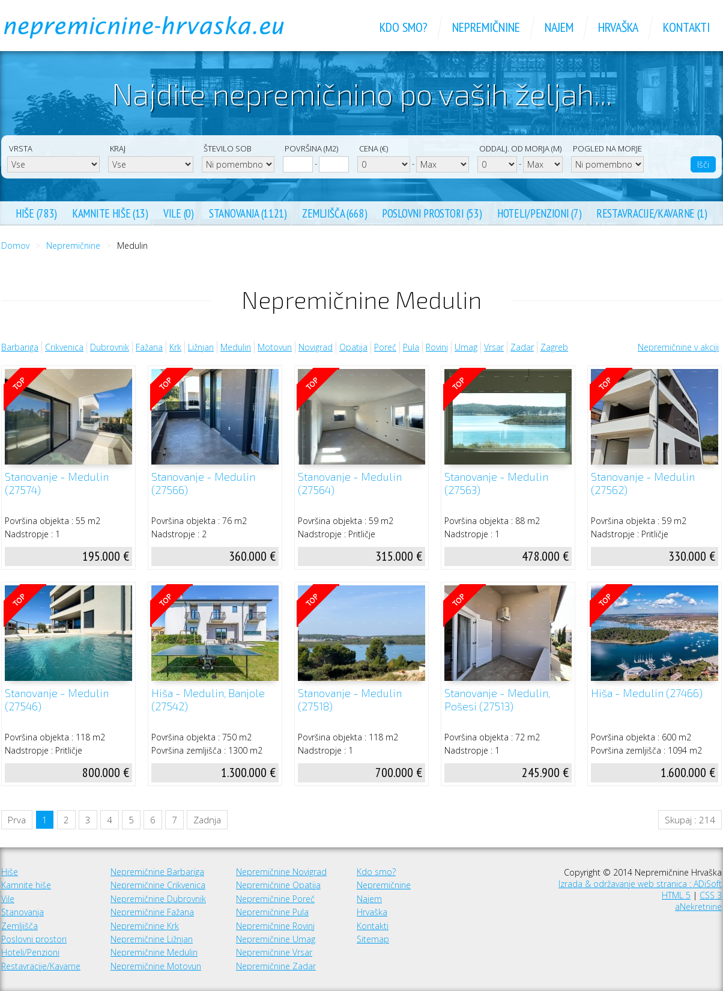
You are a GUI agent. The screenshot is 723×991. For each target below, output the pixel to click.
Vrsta (20, 148)
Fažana (149, 347)
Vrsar (494, 347)
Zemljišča (19, 926)
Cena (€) (373, 148)
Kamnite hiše (26, 885)
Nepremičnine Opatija (278, 885)
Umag (466, 347)
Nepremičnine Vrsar (274, 952)
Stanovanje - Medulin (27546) (57, 700)
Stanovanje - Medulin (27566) (203, 483)
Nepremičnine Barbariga (157, 871)
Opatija (353, 347)
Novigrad (315, 347)
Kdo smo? (376, 871)
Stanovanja (22, 912)
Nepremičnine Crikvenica (157, 885)
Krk (175, 347)
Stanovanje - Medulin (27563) (496, 483)
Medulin (235, 347)
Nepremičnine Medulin (154, 952)
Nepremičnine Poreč (275, 898)
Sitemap (373, 939)
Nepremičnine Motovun (155, 966)
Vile (7, 898)
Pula (411, 347)
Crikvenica (64, 347)
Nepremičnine (73, 245)
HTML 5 (676, 895)
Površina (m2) (311, 148)
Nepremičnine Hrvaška (157, 27)
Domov (15, 245)
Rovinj (437, 347)
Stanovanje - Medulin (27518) (350, 700)
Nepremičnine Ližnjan (151, 939)
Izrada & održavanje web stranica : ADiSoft (640, 883)
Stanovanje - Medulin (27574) (57, 483)
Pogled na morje (607, 148)
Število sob (228, 148)
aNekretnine (698, 906)
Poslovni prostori (34, 939)
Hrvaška (372, 912)
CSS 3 (711, 895)
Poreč (385, 347)
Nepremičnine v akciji (678, 347)
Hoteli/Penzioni (30, 952)
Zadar (522, 347)
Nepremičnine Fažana (152, 912)
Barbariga (19, 347)
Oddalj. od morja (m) (520, 148)
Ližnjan (201, 347)
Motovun (275, 347)
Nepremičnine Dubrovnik (158, 898)
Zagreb (554, 347)
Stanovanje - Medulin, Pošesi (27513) (497, 700)
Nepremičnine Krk (144, 926)
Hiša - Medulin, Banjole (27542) (208, 700)
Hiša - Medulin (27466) (647, 693)
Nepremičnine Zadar (276, 966)
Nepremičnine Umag (275, 939)
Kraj (118, 148)
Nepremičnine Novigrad (281, 871)
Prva (17, 820)
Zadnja (207, 820)
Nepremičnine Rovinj (275, 926)
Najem (369, 898)
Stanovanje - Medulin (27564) (350, 483)
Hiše (9, 871)
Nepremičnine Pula (272, 912)
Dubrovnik (109, 347)
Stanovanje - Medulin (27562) (643, 483)
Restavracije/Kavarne (40, 966)
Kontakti (373, 926)
